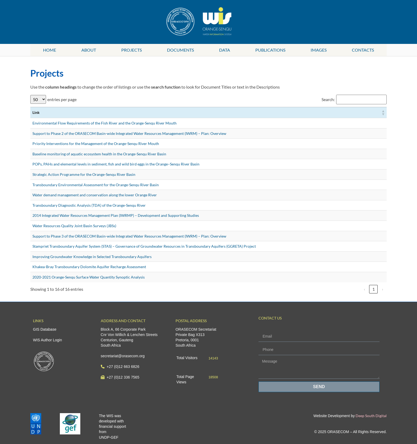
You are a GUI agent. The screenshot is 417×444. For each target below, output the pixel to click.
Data (224, 49)
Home (49, 49)
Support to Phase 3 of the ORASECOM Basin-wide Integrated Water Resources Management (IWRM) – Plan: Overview (129, 236)
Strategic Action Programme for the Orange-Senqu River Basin (83, 174)
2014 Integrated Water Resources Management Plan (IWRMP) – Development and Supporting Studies (115, 215)
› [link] (382, 289)
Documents (180, 49)
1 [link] (373, 289)
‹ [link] (364, 289)
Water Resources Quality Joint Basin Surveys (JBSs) (74, 225)
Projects (131, 49)
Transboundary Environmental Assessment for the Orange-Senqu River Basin (95, 184)
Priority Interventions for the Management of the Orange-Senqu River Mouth (95, 143)
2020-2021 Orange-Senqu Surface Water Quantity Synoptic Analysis (88, 277)
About (88, 49)
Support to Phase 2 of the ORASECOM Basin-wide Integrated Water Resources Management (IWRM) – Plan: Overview (129, 133)
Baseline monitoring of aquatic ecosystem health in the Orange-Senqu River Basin (99, 154)
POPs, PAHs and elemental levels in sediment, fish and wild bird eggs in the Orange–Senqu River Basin (115, 164)
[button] (383, 112)
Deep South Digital (371, 415)
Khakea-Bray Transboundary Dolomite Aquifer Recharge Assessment (89, 266)
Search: (328, 99)
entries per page (62, 99)
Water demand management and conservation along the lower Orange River (94, 195)
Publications (270, 49)
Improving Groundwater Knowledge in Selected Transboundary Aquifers (92, 256)
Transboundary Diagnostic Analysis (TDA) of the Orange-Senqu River (89, 205)
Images (319, 49)
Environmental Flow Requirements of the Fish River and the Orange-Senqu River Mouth (104, 123)
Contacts (363, 49)
